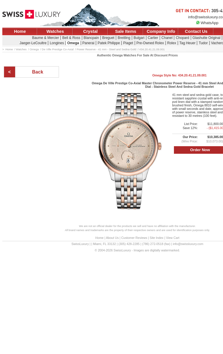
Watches (55, 31)
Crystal (90, 31)
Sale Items (125, 31)
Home (20, 31)
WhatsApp (207, 23)
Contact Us (196, 31)
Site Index (156, 237)
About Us (112, 237)
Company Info (161, 31)
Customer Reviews (134, 237)
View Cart (172, 237)
